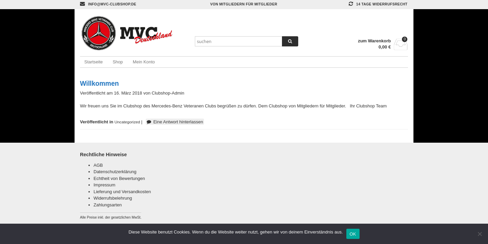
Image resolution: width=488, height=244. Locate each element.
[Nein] (479, 233)
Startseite (93, 61)
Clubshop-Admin (168, 93)
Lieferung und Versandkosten (122, 191)
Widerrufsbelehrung (113, 198)
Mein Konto (144, 61)
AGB (98, 165)
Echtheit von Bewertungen (119, 178)
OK (353, 234)
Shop (118, 61)
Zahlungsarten (108, 204)
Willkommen (99, 83)
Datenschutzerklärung (115, 171)
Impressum (104, 184)
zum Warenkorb (374, 41)
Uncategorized (127, 122)
